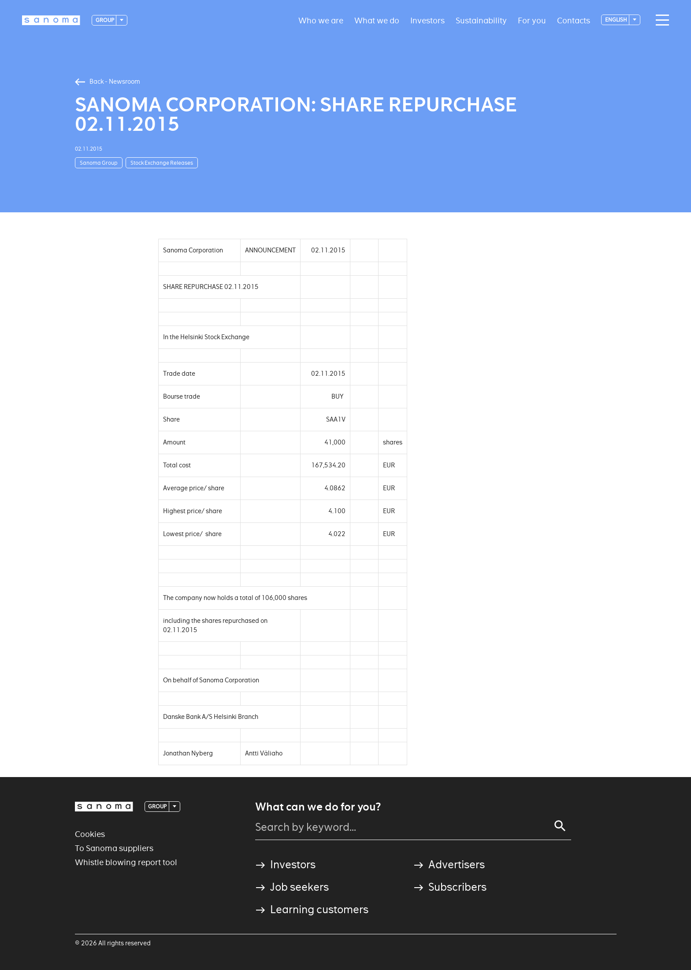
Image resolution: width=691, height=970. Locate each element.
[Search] (560, 826)
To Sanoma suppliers (114, 848)
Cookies (90, 834)
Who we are (320, 20)
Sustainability (481, 20)
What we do (376, 20)
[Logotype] (51, 20)
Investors (427, 20)
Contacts (573, 20)
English (616, 19)
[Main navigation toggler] (660, 20)
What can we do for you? (318, 807)
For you (532, 20)
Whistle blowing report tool (126, 862)
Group (105, 20)
